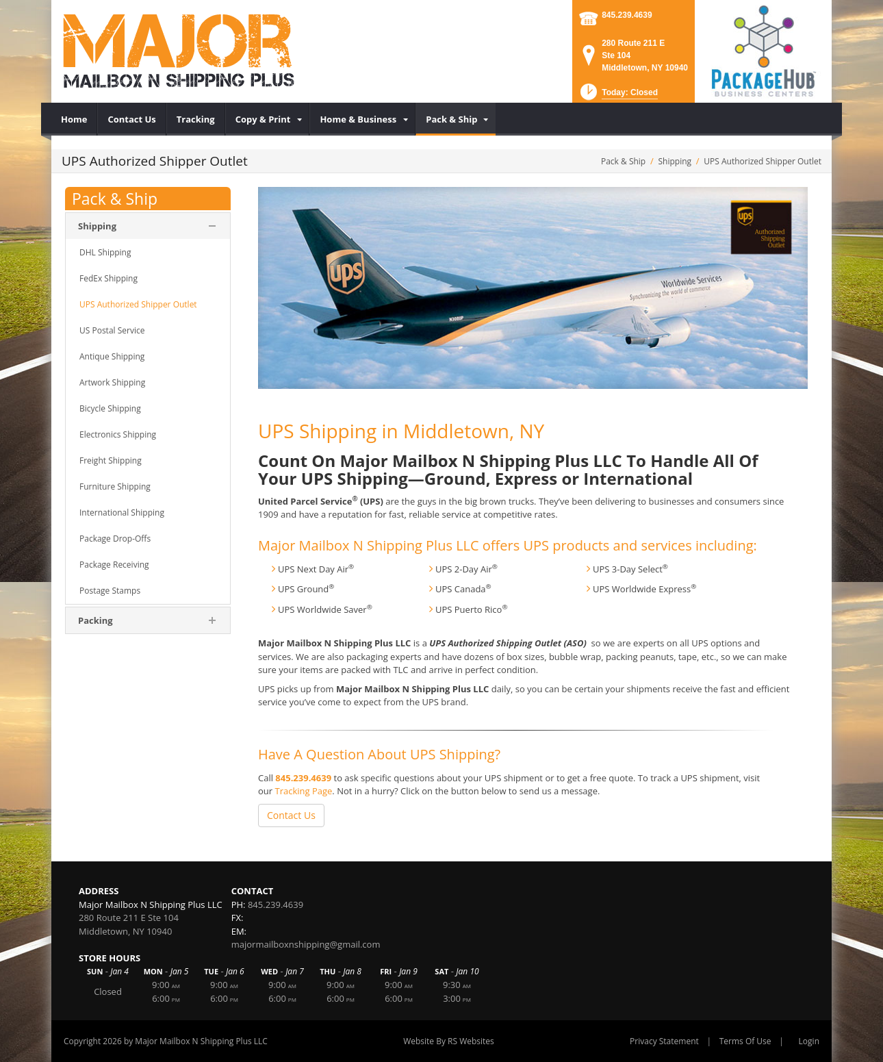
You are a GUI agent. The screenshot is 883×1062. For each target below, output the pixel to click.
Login (809, 1041)
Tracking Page (303, 791)
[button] (618, 96)
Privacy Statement (664, 1041)
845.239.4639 (627, 15)
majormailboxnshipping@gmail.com (306, 944)
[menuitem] (74, 119)
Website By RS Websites (448, 1041)
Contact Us (291, 815)
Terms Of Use (745, 1041)
